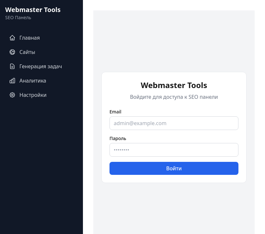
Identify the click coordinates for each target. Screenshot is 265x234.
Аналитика (27, 80)
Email (115, 112)
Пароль (117, 138)
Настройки (28, 94)
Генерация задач (35, 66)
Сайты (22, 52)
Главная (24, 37)
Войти (174, 168)
